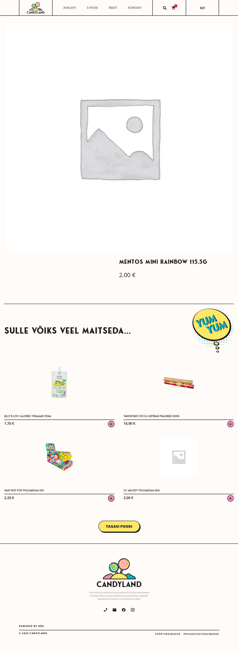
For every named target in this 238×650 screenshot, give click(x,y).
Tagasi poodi (119, 526)
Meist (113, 7)
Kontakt (135, 7)
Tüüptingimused (168, 633)
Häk (41, 626)
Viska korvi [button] (111, 424)
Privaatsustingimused (201, 633)
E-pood (92, 7)
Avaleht (69, 7)
